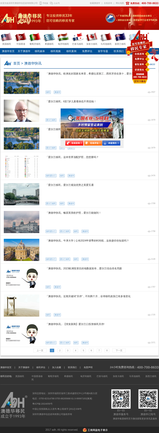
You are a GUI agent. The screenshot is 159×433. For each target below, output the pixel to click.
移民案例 (71, 51)
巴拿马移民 (102, 376)
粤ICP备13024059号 (42, 403)
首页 (16, 63)
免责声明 (88, 367)
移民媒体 (40, 51)
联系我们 (119, 51)
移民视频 (56, 51)
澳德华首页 (8, 51)
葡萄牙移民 (53, 376)
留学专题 (103, 51)
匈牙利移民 (85, 376)
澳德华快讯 (33, 63)
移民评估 (40, 367)
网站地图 (120, 3)
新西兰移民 (150, 376)
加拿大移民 (118, 376)
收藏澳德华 (95, 3)
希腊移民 (68, 376)
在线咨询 (139, 54)
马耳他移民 (134, 376)
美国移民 (19, 376)
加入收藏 (56, 367)
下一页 (119, 350)
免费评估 (139, 59)
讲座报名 (139, 69)
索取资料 (139, 64)
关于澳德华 (24, 51)
